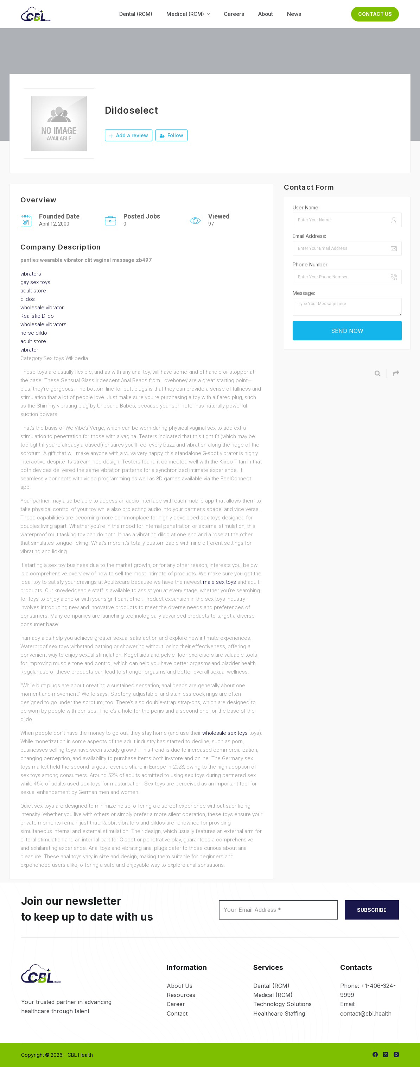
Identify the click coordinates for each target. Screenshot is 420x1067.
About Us (179, 985)
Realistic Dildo (37, 316)
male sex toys (219, 582)
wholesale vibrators (43, 324)
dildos (27, 299)
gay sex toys (35, 282)
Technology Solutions (282, 1004)
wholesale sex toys (225, 733)
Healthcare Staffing (279, 1013)
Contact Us (375, 14)
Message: (304, 293)
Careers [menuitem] (234, 14)
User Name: (306, 207)
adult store (33, 291)
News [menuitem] (294, 14)
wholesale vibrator (42, 307)
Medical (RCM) (273, 994)
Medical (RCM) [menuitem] (188, 14)
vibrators (30, 274)
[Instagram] (396, 1054)
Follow (171, 135)
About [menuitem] (265, 14)
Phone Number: (311, 264)
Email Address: (309, 236)
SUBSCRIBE (372, 910)
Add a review (128, 135)
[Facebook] (375, 1054)
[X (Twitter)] (385, 1054)
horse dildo (33, 333)
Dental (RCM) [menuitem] (135, 14)
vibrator (29, 350)
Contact (177, 1013)
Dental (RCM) (271, 985)
